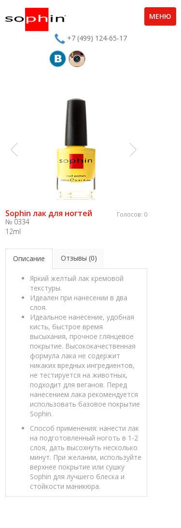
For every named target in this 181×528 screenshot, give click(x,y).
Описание (29, 258)
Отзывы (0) (79, 258)
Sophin (35, 19)
